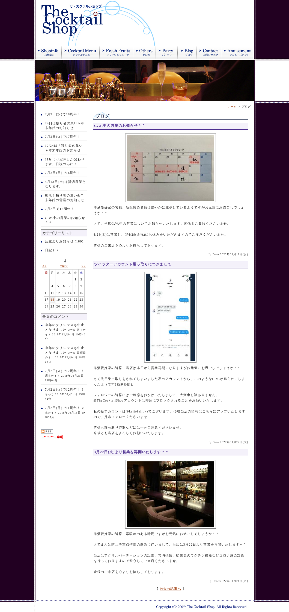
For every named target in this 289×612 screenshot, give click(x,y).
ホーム (232, 106)
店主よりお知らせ (59, 241)
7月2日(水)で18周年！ (63, 114)
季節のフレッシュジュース (116, 52)
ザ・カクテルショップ (100, 23)
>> (84, 266)
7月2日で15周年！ (60, 209)
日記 (48, 250)
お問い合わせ (209, 52)
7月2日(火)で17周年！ (63, 137)
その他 (144, 52)
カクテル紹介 (81, 52)
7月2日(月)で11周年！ (63, 408)
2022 (64, 266)
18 (52, 299)
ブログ (187, 52)
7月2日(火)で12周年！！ (64, 371)
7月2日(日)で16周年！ (63, 173)
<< (44, 266)
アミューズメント (237, 52)
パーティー (167, 52)
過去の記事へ (170, 589)
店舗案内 (48, 52)
